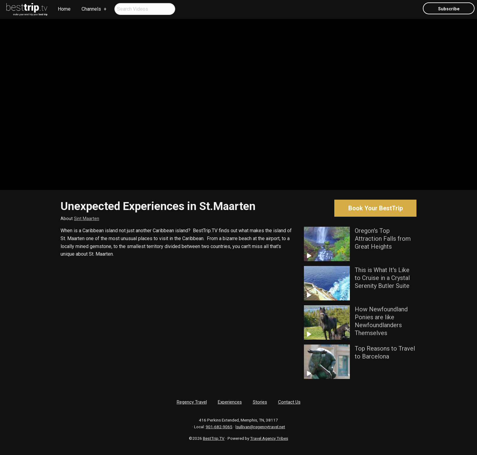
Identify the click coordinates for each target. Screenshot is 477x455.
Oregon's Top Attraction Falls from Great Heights (383, 238)
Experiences (230, 402)
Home (64, 9)
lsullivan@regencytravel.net (260, 426)
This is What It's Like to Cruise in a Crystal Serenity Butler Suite (382, 277)
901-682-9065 (219, 426)
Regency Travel (192, 402)
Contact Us (289, 402)
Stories (260, 402)
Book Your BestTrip (375, 208)
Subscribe (449, 9)
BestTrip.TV (214, 438)
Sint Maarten (86, 218)
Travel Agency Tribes (269, 438)
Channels (91, 9)
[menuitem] (27, 9)
